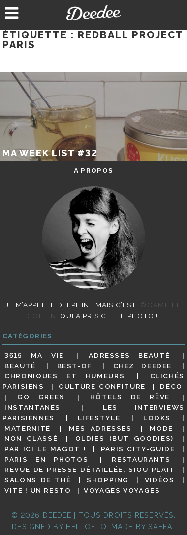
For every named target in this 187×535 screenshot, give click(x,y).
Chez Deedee (142, 365)
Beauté (20, 365)
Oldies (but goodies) (124, 438)
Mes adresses (100, 428)
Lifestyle (99, 418)
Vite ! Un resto (37, 490)
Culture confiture (102, 386)
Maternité (27, 428)
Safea (160, 526)
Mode (161, 428)
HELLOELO (86, 526)
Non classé (31, 438)
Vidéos (160, 480)
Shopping (108, 480)
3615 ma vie (34, 355)
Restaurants (141, 459)
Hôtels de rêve (130, 397)
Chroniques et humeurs (64, 376)
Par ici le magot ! (45, 449)
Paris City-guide (138, 449)
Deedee (94, 12)
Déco (171, 386)
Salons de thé (37, 480)
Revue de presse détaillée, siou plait (89, 469)
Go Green (41, 397)
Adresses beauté (129, 355)
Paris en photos (46, 459)
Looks (157, 418)
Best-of (74, 365)
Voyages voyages (122, 490)
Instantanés (32, 407)
